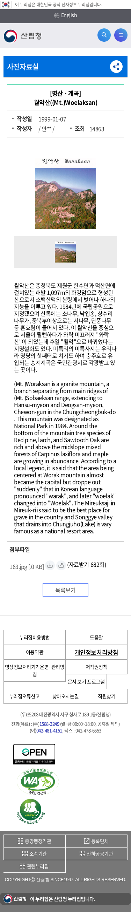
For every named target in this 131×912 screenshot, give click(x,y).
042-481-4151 (49, 730)
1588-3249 (49, 723)
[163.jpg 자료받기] (26, 565)
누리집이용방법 (34, 637)
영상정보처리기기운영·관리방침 (34, 670)
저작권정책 (97, 666)
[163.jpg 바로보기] (61, 565)
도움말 (96, 637)
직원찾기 (106, 696)
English (65, 15)
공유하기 (116, 66)
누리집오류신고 (24, 696)
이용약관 (34, 651)
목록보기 (65, 590)
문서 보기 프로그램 (86, 681)
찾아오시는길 (65, 696)
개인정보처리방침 (96, 652)
